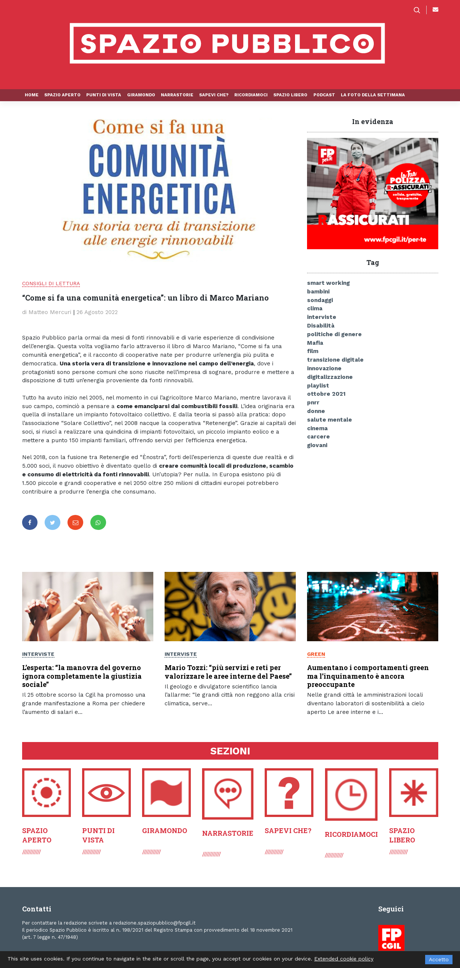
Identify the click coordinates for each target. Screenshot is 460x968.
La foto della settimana (373, 94)
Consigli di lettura (51, 283)
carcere (318, 436)
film (312, 351)
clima (314, 308)
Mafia (315, 343)
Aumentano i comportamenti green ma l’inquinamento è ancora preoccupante (368, 676)
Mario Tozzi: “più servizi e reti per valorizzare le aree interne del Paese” (228, 672)
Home (32, 94)
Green (316, 654)
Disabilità (320, 325)
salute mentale (329, 419)
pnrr (313, 402)
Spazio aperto (62, 94)
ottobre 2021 (326, 393)
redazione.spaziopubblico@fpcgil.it (154, 923)
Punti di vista (103, 94)
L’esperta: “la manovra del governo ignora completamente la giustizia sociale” (82, 676)
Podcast (324, 94)
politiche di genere (334, 334)
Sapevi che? (214, 94)
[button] (419, 10)
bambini (318, 291)
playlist (318, 385)
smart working (328, 283)
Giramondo (141, 94)
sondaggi (320, 300)
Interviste (38, 654)
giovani (317, 445)
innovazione (324, 368)
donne (316, 411)
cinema (317, 428)
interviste (321, 317)
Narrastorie (177, 94)
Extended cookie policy (343, 959)
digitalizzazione (330, 377)
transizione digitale (335, 359)
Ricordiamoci (251, 94)
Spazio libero (290, 94)
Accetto (439, 959)
